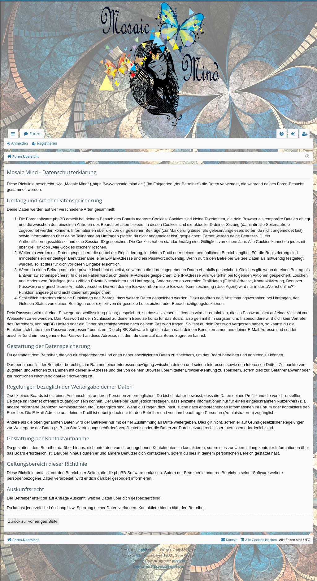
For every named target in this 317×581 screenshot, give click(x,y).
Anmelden (19, 143)
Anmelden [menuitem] (295, 135)
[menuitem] (281, 134)
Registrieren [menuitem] (305, 135)
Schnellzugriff (14, 135)
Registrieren (47, 143)
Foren (34, 133)
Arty (138, 555)
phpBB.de (179, 561)
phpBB (142, 550)
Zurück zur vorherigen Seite (33, 521)
